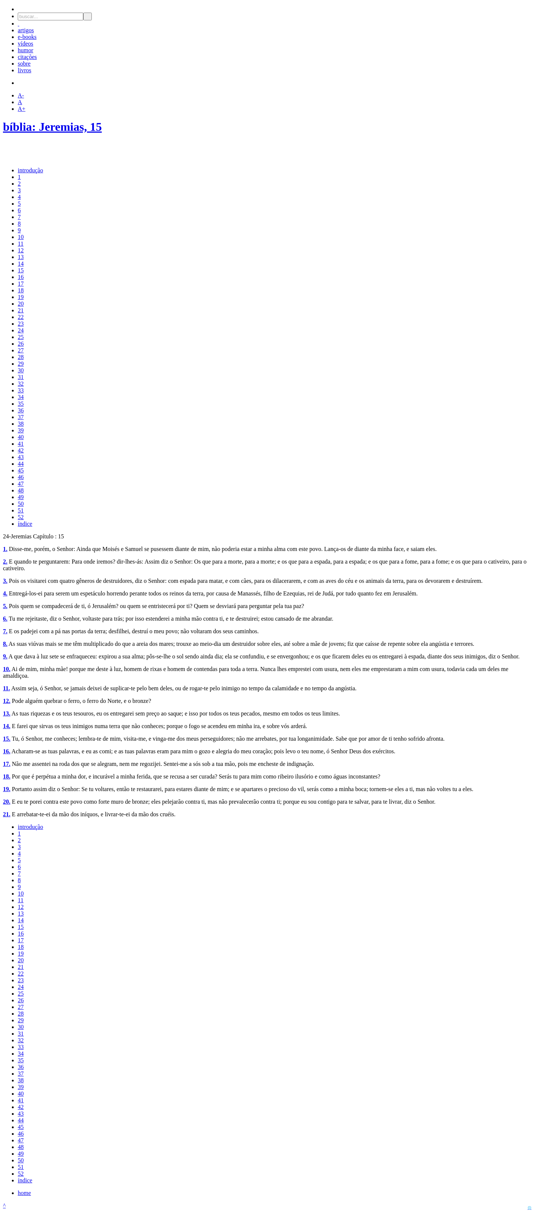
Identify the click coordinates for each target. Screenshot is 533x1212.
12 (21, 250)
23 (21, 324)
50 (21, 504)
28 (21, 357)
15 (21, 270)
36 (21, 410)
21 (21, 310)
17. (6, 764)
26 (21, 344)
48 (21, 490)
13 (21, 257)
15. (6, 738)
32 (21, 384)
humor (25, 50)
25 (21, 337)
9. (5, 656)
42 (21, 450)
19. (6, 789)
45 (21, 470)
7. (5, 631)
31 (21, 377)
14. (6, 726)
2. (5, 561)
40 (21, 437)
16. (6, 751)
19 (21, 297)
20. (6, 801)
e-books (27, 37)
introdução (30, 170)
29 (21, 364)
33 (21, 390)
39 (21, 430)
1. (5, 549)
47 (21, 484)
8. (5, 644)
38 (21, 424)
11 (20, 243)
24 (21, 330)
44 (21, 464)
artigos (26, 30)
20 (21, 303)
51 (21, 510)
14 (21, 263)
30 (21, 370)
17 (21, 283)
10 (21, 237)
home (24, 1193)
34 (21, 397)
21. (6, 814)
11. (6, 688)
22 (21, 317)
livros (24, 70)
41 (21, 444)
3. (5, 581)
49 (21, 497)
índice (25, 524)
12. (6, 701)
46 (21, 477)
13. (6, 713)
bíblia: (21, 126)
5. (5, 606)
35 (21, 404)
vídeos (25, 43)
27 (21, 350)
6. (5, 618)
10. (6, 669)
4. (5, 593)
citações (27, 57)
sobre (24, 63)
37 (21, 417)
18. (6, 776)
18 (21, 290)
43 (21, 457)
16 (21, 277)
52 (21, 517)
